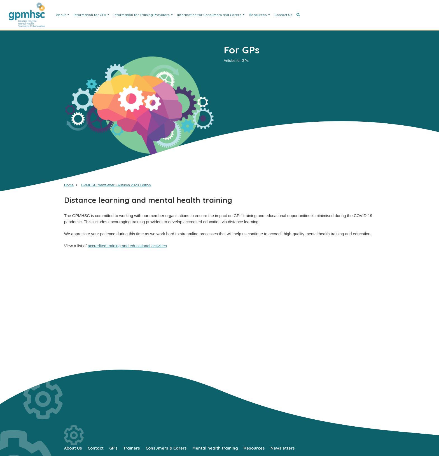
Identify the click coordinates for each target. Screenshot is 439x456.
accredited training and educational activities (127, 246)
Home (69, 185)
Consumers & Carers (166, 448)
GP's (113, 448)
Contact (96, 448)
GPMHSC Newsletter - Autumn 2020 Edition (116, 185)
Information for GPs (90, 15)
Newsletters (282, 448)
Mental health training (215, 448)
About (61, 15)
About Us (73, 448)
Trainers (131, 448)
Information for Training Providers (142, 15)
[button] (298, 15)
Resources (258, 15)
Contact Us (283, 15)
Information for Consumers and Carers (209, 15)
